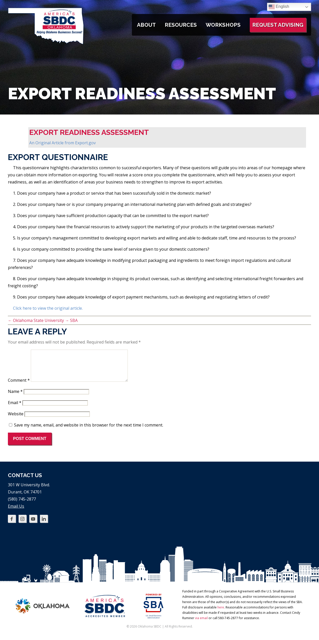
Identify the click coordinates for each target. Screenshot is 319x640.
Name (15, 397)
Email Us (16, 512)
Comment (19, 386)
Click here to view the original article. (48, 308)
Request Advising (277, 25)
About (146, 25)
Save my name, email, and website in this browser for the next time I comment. (88, 431)
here (220, 613)
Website (15, 420)
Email (14, 408)
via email (201, 624)
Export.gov (85, 143)
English (279, 7)
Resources (181, 25)
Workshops (223, 25)
